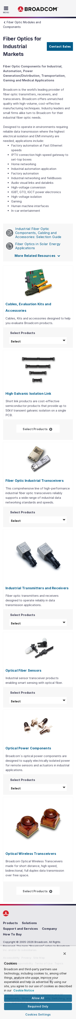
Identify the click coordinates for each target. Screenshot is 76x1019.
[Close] (64, 953)
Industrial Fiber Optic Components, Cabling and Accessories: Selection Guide (33, 233)
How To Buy (12, 934)
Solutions (29, 923)
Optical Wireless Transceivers (30, 854)
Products (10, 923)
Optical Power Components (28, 748)
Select (39, 341)
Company (49, 929)
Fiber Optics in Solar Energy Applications (33, 246)
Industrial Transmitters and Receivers (37, 588)
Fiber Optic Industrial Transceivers (34, 481)
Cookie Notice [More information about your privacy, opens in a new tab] (23, 990)
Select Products (41, 429)
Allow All (38, 998)
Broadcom (38, 9)
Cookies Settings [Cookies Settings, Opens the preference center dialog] (38, 1014)
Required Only (38, 1006)
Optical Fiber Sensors (23, 670)
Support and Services (20, 929)
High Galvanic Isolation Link (28, 393)
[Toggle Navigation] (6, 9)
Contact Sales (60, 46)
